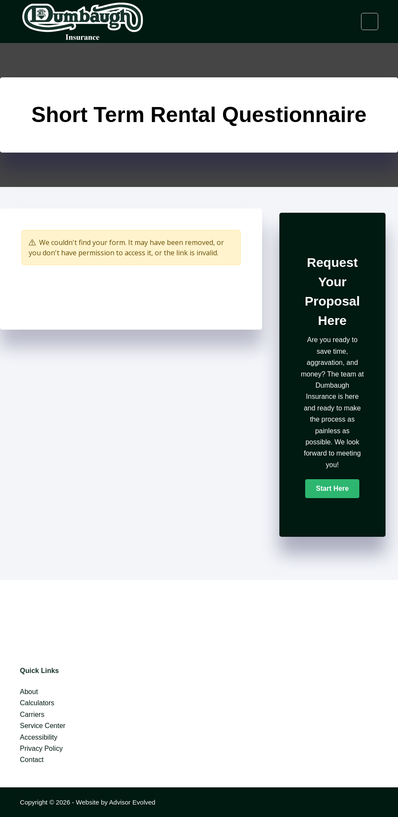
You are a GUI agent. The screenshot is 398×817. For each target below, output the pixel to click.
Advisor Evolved (132, 802)
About (29, 691)
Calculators (37, 703)
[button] (332, 488)
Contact (31, 759)
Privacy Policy (41, 748)
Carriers (32, 714)
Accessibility (38, 737)
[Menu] (369, 21)
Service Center (42, 725)
